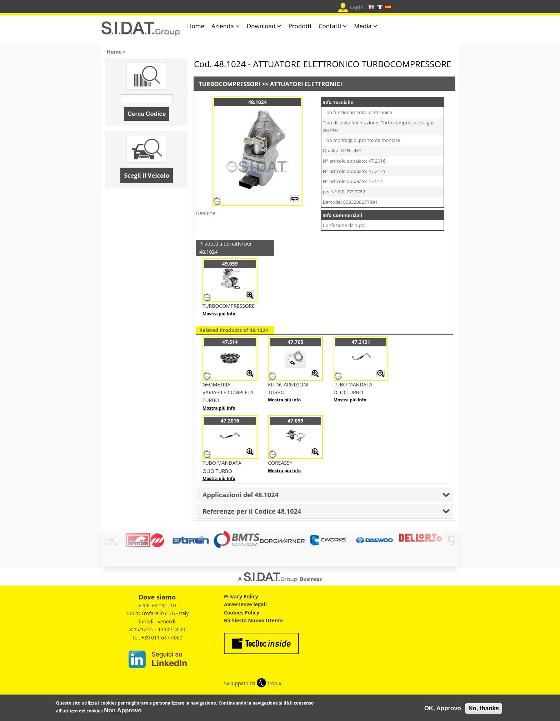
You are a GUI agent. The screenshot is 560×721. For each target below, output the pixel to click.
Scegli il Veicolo (146, 175)
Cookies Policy (241, 612)
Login (357, 7)
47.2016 (230, 420)
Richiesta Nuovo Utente (253, 620)
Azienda (222, 26)
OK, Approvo (442, 708)
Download (261, 26)
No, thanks (483, 708)
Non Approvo (123, 710)
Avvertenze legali (245, 604)
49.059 (230, 263)
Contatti (330, 26)
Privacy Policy (241, 596)
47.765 (295, 342)
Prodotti (299, 26)
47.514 (230, 342)
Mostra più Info (218, 314)
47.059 (295, 420)
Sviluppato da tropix (252, 683)
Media (362, 26)
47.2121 (361, 342)
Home (195, 26)
